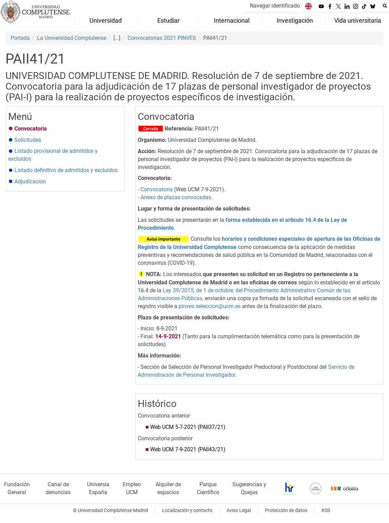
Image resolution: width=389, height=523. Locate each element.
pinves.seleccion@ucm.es (210, 306)
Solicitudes (27, 140)
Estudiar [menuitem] (168, 20)
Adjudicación (30, 181)
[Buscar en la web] (385, 5)
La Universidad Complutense (71, 38)
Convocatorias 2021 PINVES (161, 38)
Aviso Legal (239, 510)
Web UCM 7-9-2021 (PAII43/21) (188, 449)
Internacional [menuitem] (232, 20)
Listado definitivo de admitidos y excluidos (66, 170)
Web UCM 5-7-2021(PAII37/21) (188, 427)
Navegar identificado (275, 5)
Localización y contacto (187, 510)
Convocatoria (157, 189)
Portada (20, 38)
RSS (325, 510)
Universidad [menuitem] (105, 20)
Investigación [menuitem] (295, 20)
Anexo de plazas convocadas (176, 197)
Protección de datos (286, 510)
